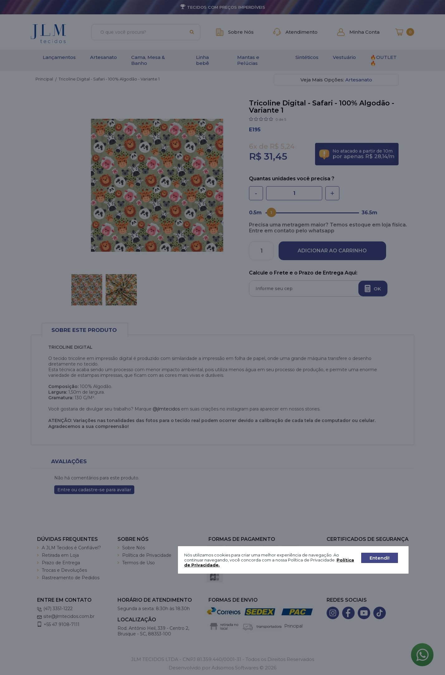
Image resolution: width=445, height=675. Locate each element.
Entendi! (380, 558)
